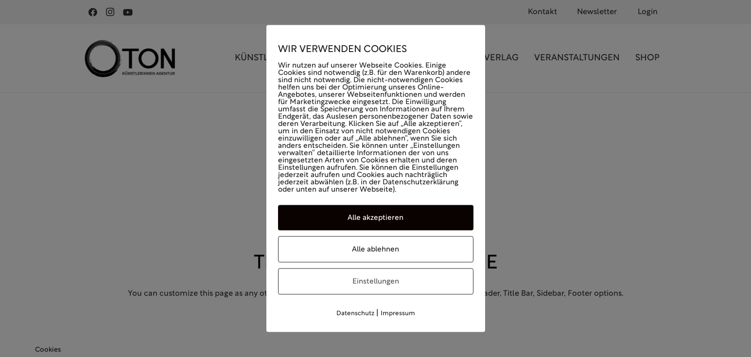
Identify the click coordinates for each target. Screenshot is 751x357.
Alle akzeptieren (375, 217)
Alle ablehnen (375, 249)
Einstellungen (375, 281)
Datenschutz (355, 314)
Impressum (398, 314)
